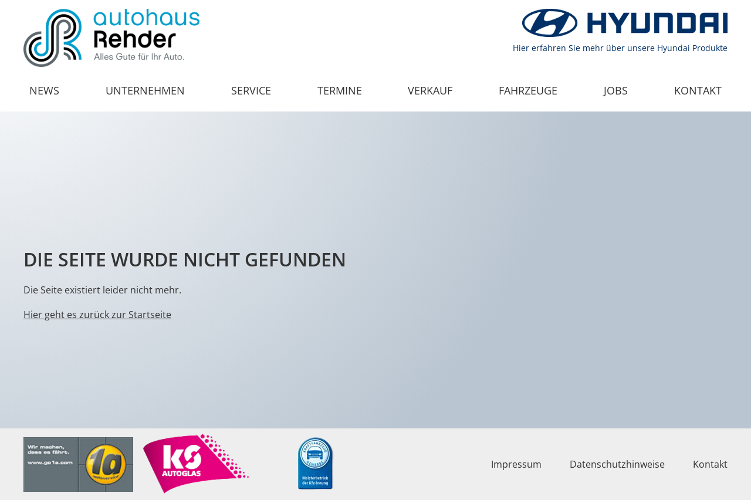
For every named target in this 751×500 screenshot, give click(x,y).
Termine (339, 90)
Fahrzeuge (528, 90)
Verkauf (430, 90)
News (44, 90)
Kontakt (698, 90)
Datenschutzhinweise (617, 464)
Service (251, 90)
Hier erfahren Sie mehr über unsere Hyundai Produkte (620, 47)
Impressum (516, 464)
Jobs (616, 90)
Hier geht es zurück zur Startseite (97, 314)
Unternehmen (145, 90)
